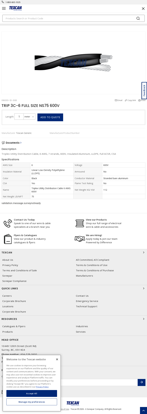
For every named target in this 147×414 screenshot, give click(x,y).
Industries (82, 326)
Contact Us (82, 295)
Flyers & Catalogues (25, 235)
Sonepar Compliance (14, 281)
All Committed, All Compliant (92, 259)
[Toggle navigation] (4, 8)
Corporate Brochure (14, 301)
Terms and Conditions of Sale (19, 270)
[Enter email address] (70, 382)
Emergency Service (87, 301)
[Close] (57, 359)
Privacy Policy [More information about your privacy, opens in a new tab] (42, 386)
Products (7, 331)
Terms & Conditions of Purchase (95, 270)
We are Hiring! (94, 235)
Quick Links (73, 288)
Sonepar (7, 275)
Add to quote (50, 117)
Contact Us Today (24, 219)
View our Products (96, 219)
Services (81, 331)
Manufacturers (84, 275)
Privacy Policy (10, 265)
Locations (7, 306)
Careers (7, 295)
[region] (31, 383)
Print (143, 100)
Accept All (31, 393)
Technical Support (86, 306)
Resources (73, 319)
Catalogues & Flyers (13, 326)
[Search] (73, 18)
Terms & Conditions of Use (91, 265)
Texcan (73, 252)
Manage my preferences (32, 401)
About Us (7, 259)
